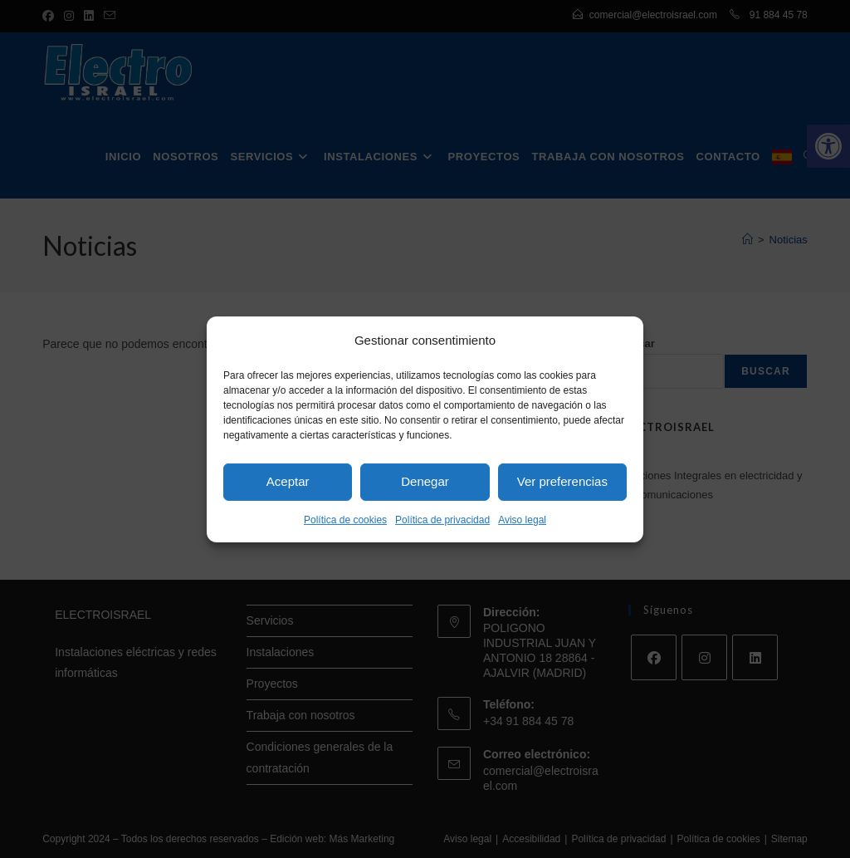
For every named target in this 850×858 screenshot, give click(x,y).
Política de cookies (345, 519)
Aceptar (288, 481)
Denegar (425, 481)
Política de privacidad (442, 519)
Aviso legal (522, 519)
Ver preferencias (562, 481)
